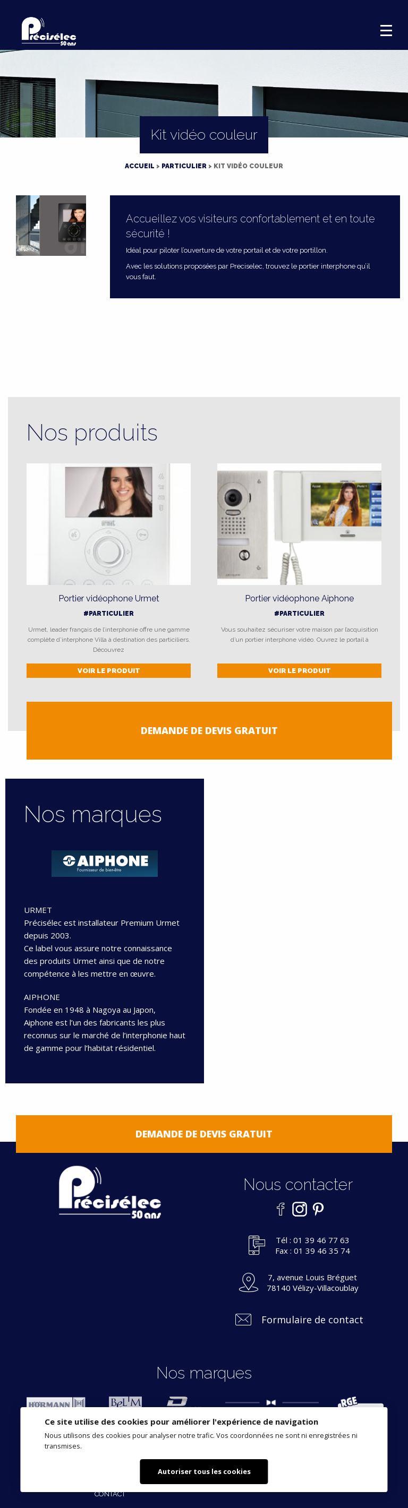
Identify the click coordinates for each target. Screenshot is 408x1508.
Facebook (278, 1209)
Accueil (140, 166)
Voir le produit (109, 671)
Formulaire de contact (312, 1319)
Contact (110, 1494)
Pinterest (316, 1209)
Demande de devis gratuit (209, 730)
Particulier (184, 166)
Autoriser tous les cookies (204, 1471)
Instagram (297, 1209)
